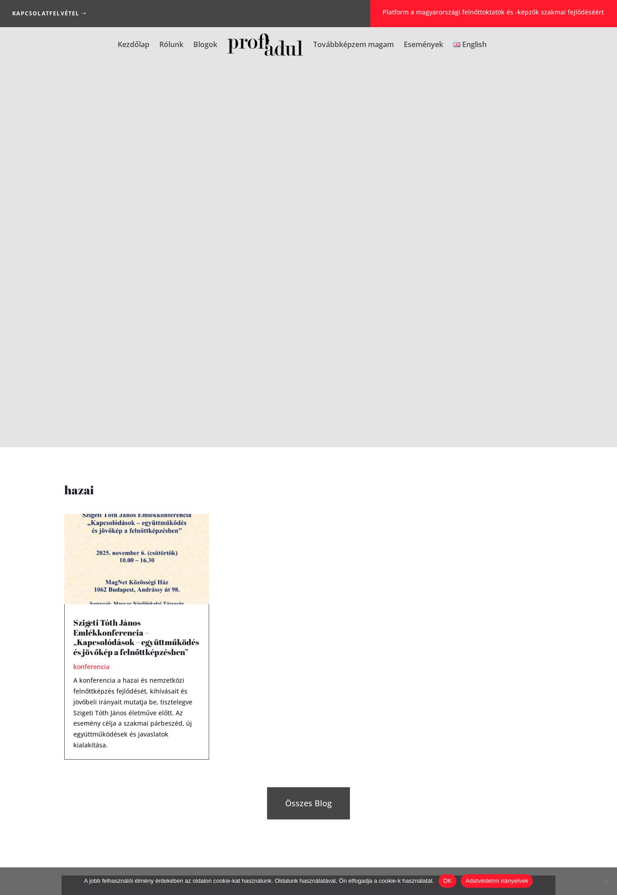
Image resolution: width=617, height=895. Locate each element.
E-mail (424, 631)
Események (423, 44)
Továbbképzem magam (353, 44)
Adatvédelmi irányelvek (496, 880)
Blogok (205, 44)
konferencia (91, 281)
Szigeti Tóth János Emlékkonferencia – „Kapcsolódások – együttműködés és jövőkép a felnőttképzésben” (136, 251)
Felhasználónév (429, 612)
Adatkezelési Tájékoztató (332, 863)
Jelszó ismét (423, 674)
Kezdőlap (133, 44)
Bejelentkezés (308, 663)
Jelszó (423, 649)
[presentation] (476, 721)
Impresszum (266, 863)
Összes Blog (308, 417)
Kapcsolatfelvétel (45, 13)
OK (447, 880)
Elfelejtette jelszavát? (279, 643)
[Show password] (531, 650)
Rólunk (171, 44)
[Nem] (605, 880)
